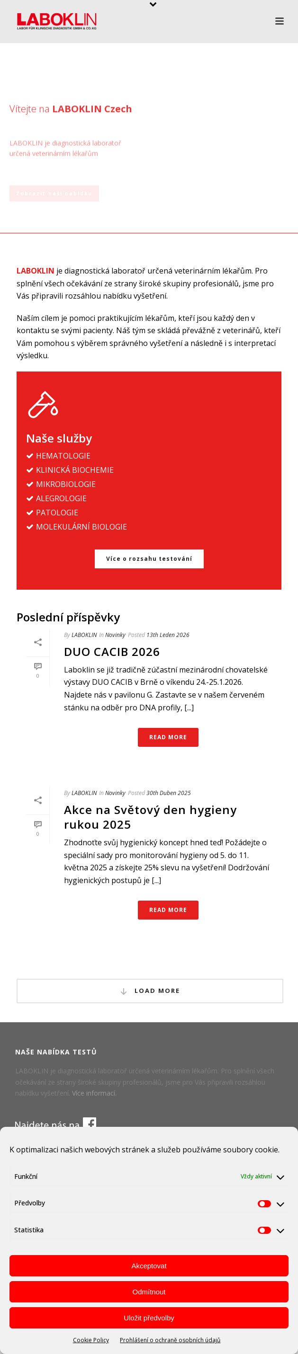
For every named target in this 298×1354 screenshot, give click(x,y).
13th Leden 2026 (168, 635)
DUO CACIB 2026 (112, 651)
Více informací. (94, 1093)
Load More (150, 991)
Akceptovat (148, 1266)
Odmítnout (148, 1292)
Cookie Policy (91, 1340)
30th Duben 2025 (168, 793)
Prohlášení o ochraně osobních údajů (170, 1340)
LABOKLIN (84, 635)
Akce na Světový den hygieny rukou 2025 (150, 817)
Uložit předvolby (149, 1318)
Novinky (115, 635)
